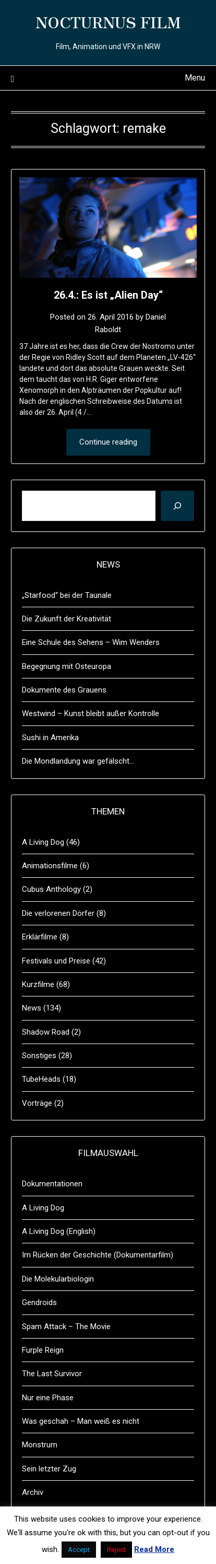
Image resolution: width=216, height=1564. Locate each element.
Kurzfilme (38, 984)
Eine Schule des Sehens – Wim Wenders (91, 642)
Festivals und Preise (56, 961)
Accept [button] (79, 1550)
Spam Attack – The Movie (66, 1326)
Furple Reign (43, 1350)
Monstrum (39, 1444)
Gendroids (39, 1302)
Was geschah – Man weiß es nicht (80, 1421)
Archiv (32, 1492)
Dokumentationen (52, 1183)
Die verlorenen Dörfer (58, 913)
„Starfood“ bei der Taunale (67, 595)
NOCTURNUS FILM (108, 21)
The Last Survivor (52, 1373)
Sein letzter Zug (49, 1469)
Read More (154, 1549)
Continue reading (108, 442)
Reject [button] (116, 1550)
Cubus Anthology (51, 889)
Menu (195, 78)
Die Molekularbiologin (58, 1279)
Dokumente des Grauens (64, 690)
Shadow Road (45, 1032)
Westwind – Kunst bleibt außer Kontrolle (90, 713)
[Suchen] (177, 506)
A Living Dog (43, 842)
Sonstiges (39, 1055)
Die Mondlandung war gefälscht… (78, 761)
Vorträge (37, 1103)
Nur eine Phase (48, 1397)
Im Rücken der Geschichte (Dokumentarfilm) (97, 1255)
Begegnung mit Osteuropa (66, 666)
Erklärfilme (39, 937)
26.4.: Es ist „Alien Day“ (108, 295)
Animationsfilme (50, 865)
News (31, 1008)
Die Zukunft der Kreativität (66, 619)
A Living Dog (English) (58, 1231)
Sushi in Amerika (50, 737)
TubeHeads (41, 1079)
